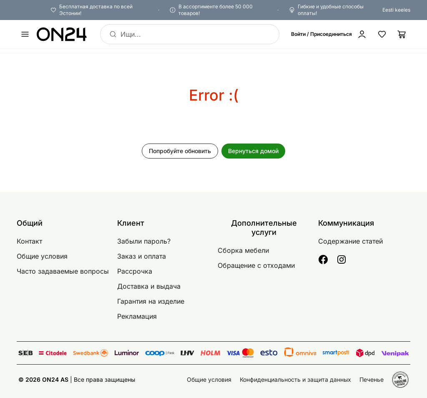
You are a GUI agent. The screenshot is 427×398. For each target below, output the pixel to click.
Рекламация (137, 316)
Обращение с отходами (256, 265)
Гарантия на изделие (150, 301)
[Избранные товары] (382, 34)
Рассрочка (134, 271)
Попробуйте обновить (180, 150)
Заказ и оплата (141, 256)
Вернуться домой (253, 150)
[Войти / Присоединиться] (330, 34)
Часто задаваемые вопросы (63, 271)
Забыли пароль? (144, 241)
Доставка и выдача (149, 286)
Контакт (29, 241)
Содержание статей (350, 241)
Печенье (371, 379)
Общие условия (42, 256)
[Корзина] (402, 34)
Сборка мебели (243, 250)
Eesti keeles (396, 10)
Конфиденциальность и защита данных (295, 379)
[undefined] (25, 34)
